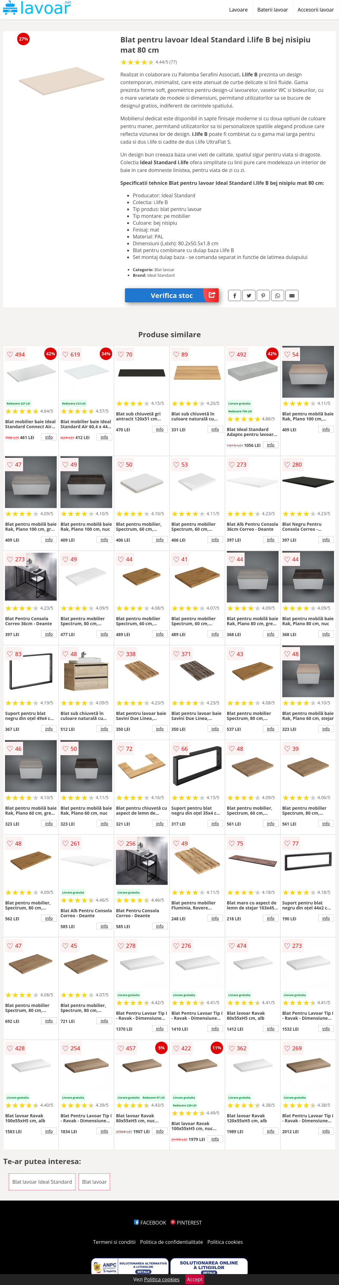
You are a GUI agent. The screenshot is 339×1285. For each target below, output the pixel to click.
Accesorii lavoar (316, 9)
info (49, 437)
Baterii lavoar (272, 9)
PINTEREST (186, 1222)
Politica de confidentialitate (171, 1242)
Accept (195, 1279)
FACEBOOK (150, 1222)
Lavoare (238, 9)
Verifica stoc (185, 295)
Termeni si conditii (114, 1242)
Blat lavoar (94, 1181)
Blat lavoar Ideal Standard (42, 1181)
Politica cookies (225, 1242)
